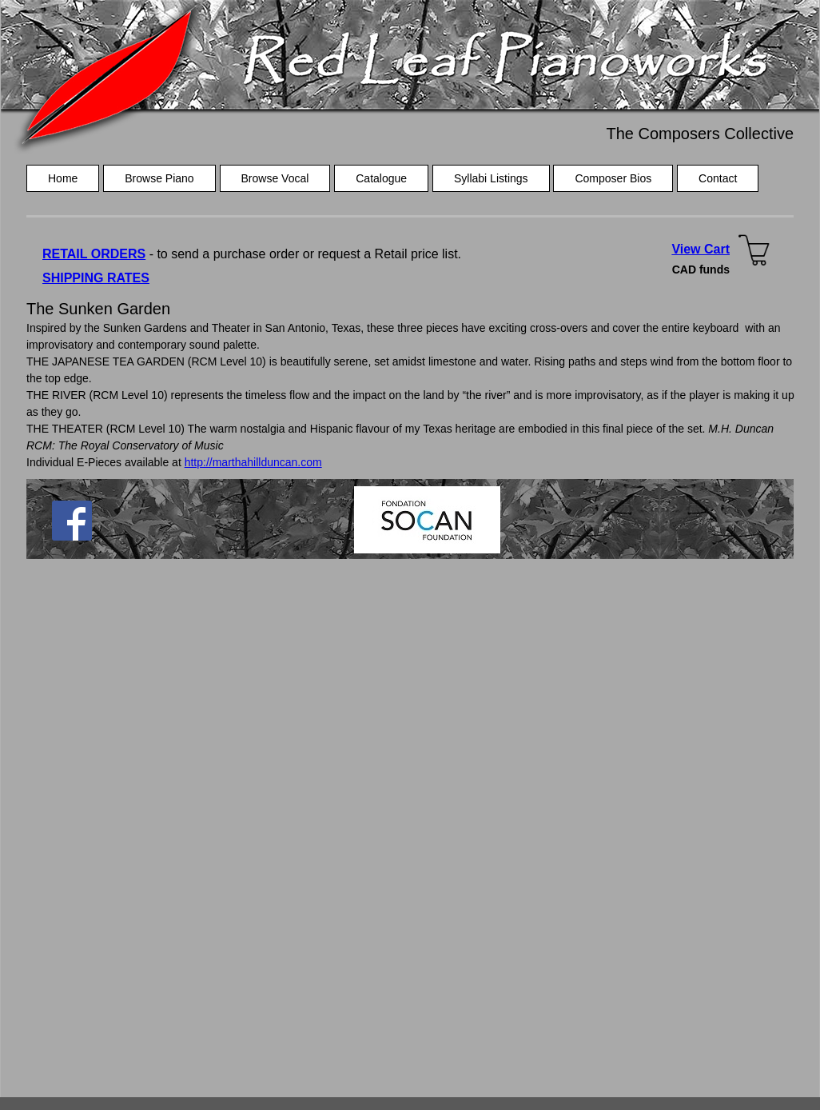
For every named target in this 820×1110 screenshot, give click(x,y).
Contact (718, 178)
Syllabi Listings (491, 178)
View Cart (700, 249)
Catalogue (381, 178)
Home (63, 178)
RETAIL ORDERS (93, 254)
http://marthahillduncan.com (253, 462)
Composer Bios (613, 178)
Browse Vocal (275, 178)
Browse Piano (159, 178)
